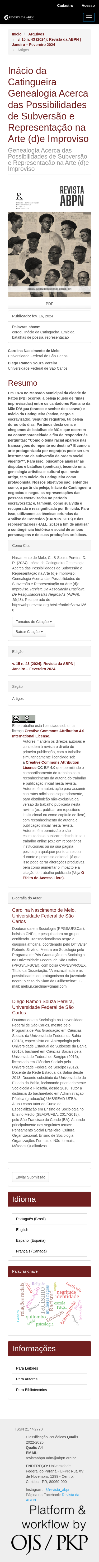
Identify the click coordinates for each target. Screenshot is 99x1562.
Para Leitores (27, 1368)
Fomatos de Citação (34, 622)
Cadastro (65, 5)
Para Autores (26, 1379)
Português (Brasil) (31, 1219)
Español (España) (30, 1240)
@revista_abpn (57, 1489)
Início (17, 34)
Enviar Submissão (30, 1177)
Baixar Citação (29, 632)
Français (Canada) (31, 1251)
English (22, 1230)
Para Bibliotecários (31, 1390)
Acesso (88, 5)
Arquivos (36, 34)
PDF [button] (49, 304)
